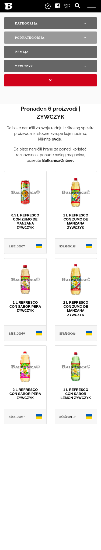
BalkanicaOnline (57, 160)
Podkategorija (30, 38)
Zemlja (22, 52)
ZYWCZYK (24, 66)
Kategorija (26, 23)
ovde (56, 139)
